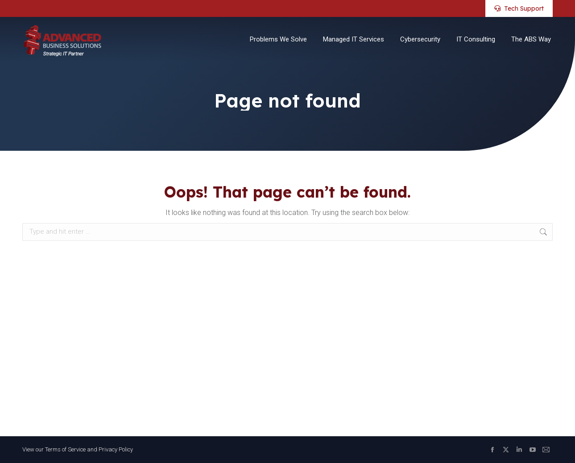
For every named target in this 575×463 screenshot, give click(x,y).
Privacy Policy (116, 449)
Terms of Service (65, 449)
